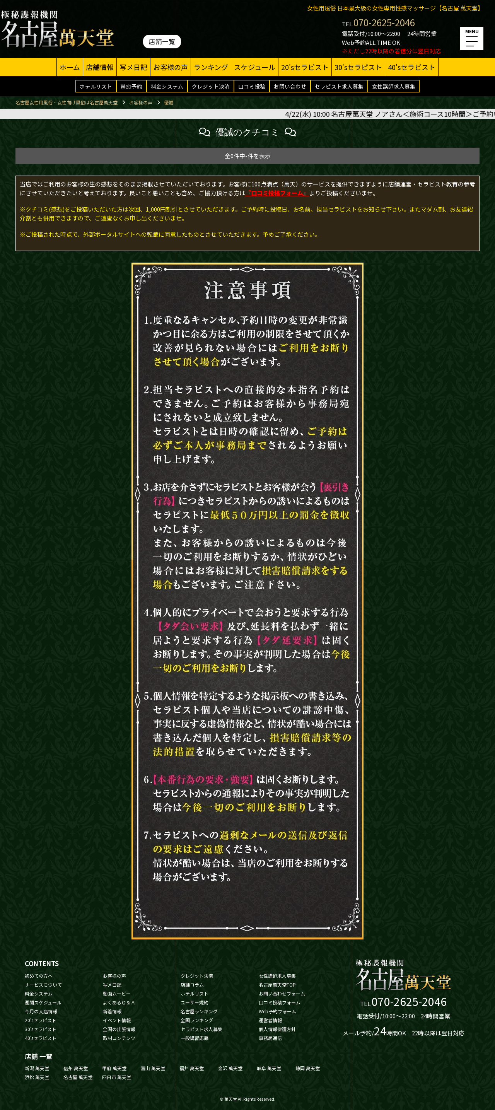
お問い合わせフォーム (282, 993)
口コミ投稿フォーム (279, 1002)
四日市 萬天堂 (116, 1077)
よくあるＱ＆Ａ (119, 1002)
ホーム (70, 67)
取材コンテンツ (119, 1038)
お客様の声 (170, 67)
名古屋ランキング (199, 1011)
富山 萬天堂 (153, 1068)
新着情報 (112, 1011)
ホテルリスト (96, 86)
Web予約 (131, 86)
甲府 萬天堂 (114, 1068)
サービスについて (43, 984)
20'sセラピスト (305, 67)
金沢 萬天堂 (230, 1068)
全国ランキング (197, 1020)
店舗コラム (192, 984)
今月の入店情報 (41, 1011)
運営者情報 (270, 1020)
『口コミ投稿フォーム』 (277, 193)
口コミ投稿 (251, 86)
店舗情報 (100, 67)
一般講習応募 (194, 1038)
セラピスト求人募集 (339, 86)
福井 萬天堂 (191, 1068)
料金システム (167, 86)
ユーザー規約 (194, 1002)
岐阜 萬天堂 (269, 1068)
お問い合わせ (290, 86)
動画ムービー (117, 993)
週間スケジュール (43, 1002)
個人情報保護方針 (277, 1029)
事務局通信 (270, 1038)
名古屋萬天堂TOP (277, 984)
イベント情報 (117, 1020)
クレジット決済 (211, 86)
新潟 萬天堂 (37, 1068)
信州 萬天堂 (75, 1068)
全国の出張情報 (119, 1029)
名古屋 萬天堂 (77, 1077)
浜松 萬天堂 (37, 1077)
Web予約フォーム (277, 1011)
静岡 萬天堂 (307, 1068)
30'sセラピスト (358, 67)
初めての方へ (39, 975)
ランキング (211, 67)
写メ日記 (133, 67)
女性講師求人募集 (393, 86)
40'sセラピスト (411, 67)
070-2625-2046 (384, 22)
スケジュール (254, 67)
